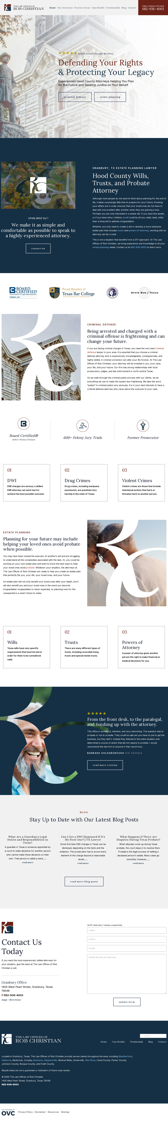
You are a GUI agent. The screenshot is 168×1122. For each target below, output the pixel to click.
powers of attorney (139, 230)
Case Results (98, 7)
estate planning (101, 247)
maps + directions (11, 999)
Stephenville (50, 1060)
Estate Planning (110, 97)
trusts (121, 230)
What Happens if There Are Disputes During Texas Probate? (138, 838)
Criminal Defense (75, 97)
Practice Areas (82, 7)
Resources (53, 1112)
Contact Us (38, 248)
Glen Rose (90, 1060)
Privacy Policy (25, 1112)
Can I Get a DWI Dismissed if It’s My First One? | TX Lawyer (83, 838)
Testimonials (113, 7)
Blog (123, 7)
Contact (132, 7)
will (126, 217)
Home (52, 7)
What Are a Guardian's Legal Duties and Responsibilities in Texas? (27, 839)
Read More (27, 862)
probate (30, 567)
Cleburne (6, 1060)
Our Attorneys (65, 7)
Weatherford (125, 1056)
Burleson (38, 1060)
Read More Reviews (105, 765)
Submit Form (127, 1002)
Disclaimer (40, 1112)
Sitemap (65, 1112)
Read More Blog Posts (84, 881)
